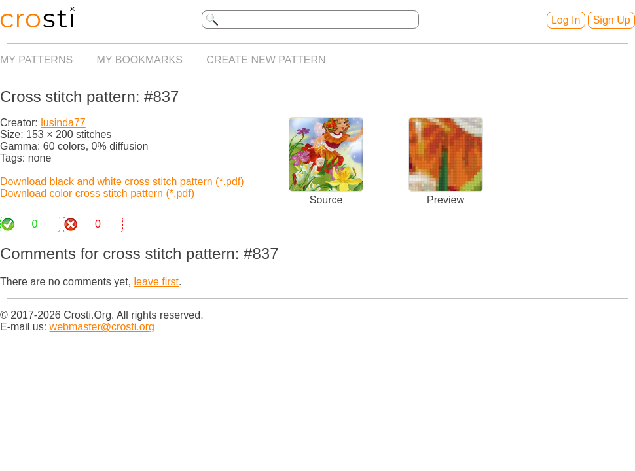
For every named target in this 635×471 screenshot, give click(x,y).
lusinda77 (63, 122)
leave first (156, 281)
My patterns (36, 59)
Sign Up (611, 20)
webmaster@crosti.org (102, 326)
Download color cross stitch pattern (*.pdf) (97, 193)
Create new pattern (265, 59)
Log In (565, 20)
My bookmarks (140, 59)
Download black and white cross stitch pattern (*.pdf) (122, 181)
